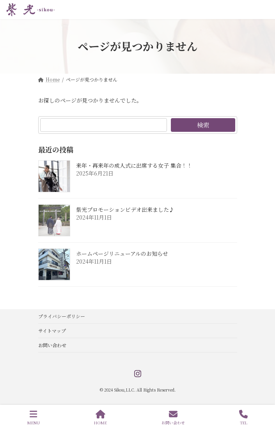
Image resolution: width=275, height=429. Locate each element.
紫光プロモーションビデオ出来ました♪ (125, 209)
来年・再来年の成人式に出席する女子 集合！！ (134, 165)
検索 (203, 125)
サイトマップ (52, 330)
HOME (100, 417)
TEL (243, 417)
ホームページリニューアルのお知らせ (122, 253)
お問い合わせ (52, 345)
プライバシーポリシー (61, 316)
